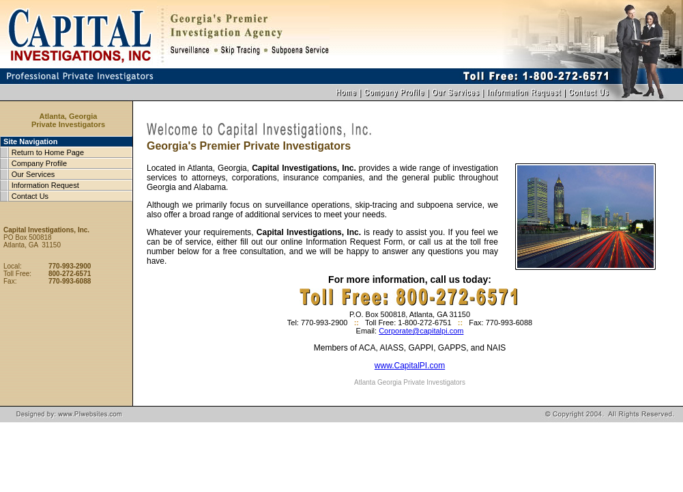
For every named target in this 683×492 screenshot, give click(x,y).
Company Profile (39, 163)
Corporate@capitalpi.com (421, 331)
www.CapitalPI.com (410, 365)
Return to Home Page (48, 152)
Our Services (33, 174)
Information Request (45, 185)
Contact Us (30, 196)
